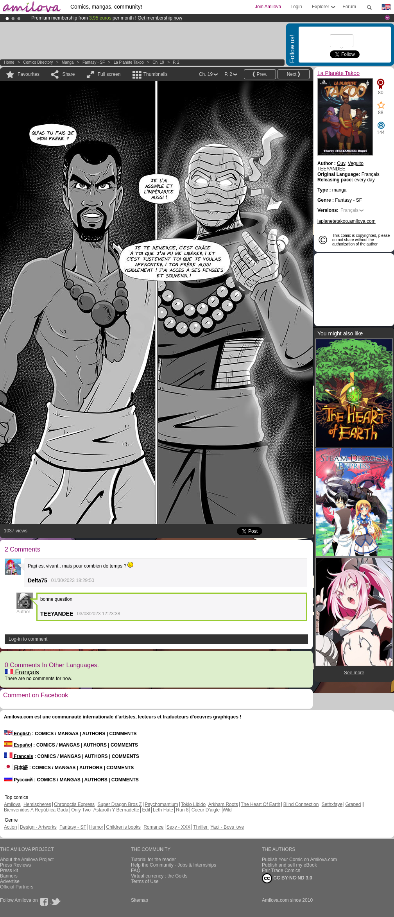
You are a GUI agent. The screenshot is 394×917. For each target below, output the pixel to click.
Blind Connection (301, 804)
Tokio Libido (193, 804)
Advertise (10, 881)
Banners (9, 876)
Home (9, 62)
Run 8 (182, 810)
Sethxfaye (332, 804)
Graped (353, 804)
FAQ (135, 870)
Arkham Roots (223, 804)
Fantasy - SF (93, 62)
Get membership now (160, 18)
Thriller (201, 827)
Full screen (109, 74)
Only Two (81, 810)
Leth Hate (163, 810)
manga (68, 62)
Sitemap (139, 900)
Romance (153, 827)
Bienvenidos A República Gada (36, 810)
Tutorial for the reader (153, 859)
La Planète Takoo (129, 62)
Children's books (123, 827)
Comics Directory (38, 62)
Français (22, 672)
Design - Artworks (38, 827)
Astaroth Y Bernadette (116, 810)
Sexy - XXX (178, 827)
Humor (96, 827)
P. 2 (176, 62)
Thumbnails (155, 74)
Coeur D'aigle (206, 810)
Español (18, 745)
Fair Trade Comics (281, 870)
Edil (146, 810)
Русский (18, 780)
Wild (226, 810)
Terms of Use (145, 881)
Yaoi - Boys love (227, 827)
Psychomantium (161, 804)
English (17, 733)
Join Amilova (268, 6)
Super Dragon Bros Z (119, 804)
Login (296, 6)
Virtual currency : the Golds (159, 876)
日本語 (16, 767)
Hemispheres (37, 804)
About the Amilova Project (27, 859)
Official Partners (16, 887)
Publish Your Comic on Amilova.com (299, 859)
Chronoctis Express (74, 804)
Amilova (12, 804)
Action (10, 827)
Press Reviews (15, 865)
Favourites (28, 74)
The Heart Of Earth (260, 804)
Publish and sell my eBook (289, 865)
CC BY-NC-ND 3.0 (287, 878)
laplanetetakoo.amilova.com (346, 221)
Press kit (9, 870)
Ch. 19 (158, 62)
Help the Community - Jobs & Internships (173, 865)
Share (68, 74)
